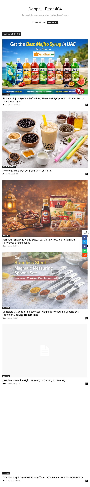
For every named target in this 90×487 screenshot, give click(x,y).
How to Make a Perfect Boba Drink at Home (26, 170)
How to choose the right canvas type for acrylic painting (33, 380)
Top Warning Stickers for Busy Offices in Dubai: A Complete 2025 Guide (42, 477)
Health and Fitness (9, 166)
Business (6, 94)
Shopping (6, 235)
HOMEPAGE (52, 22)
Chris (4, 105)
